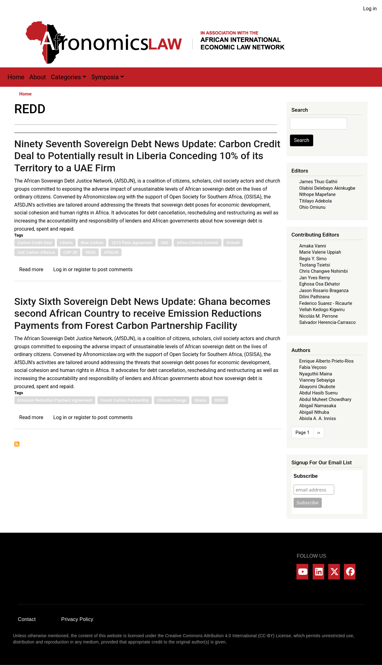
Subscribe (306, 476)
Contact (27, 619)
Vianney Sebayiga (317, 380)
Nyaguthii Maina (315, 374)
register (82, 269)
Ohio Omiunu (312, 207)
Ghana (200, 400)
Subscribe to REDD (16, 444)
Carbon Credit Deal (34, 242)
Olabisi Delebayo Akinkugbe (327, 188)
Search (301, 140)
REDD (90, 252)
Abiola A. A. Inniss (317, 418)
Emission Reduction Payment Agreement (54, 400)
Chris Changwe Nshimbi (323, 271)
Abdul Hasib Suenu (318, 393)
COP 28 (70, 252)
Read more (31, 269)
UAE (165, 242)
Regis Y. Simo (313, 259)
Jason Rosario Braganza (324, 290)
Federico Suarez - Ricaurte (325, 303)
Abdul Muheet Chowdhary (325, 399)
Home (15, 77)
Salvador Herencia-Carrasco (327, 322)
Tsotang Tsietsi (314, 265)
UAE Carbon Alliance (36, 252)
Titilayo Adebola (315, 201)
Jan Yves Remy (314, 278)
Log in (370, 9)
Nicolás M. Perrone (318, 316)
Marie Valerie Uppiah (320, 252)
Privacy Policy (77, 619)
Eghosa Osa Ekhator (319, 284)
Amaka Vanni (312, 246)
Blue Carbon (92, 242)
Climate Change (171, 400)
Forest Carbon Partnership (125, 400)
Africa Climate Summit (197, 242)
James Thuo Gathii (318, 181)
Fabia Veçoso (313, 367)
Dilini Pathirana (314, 297)
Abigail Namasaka (317, 405)
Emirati (232, 242)
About (37, 77)
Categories (66, 77)
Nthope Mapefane (317, 194)
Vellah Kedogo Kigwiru (322, 309)
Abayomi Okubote (317, 386)
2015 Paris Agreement (132, 242)
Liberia (66, 242)
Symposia (105, 77)
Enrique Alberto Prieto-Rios (326, 361)
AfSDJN (111, 252)
